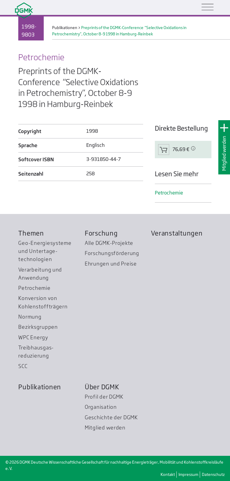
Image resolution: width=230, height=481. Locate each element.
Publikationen (39, 387)
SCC (22, 366)
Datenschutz (213, 474)
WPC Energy (33, 337)
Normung (29, 316)
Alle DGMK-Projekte (109, 243)
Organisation (101, 407)
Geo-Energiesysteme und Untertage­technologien (44, 251)
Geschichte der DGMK (111, 417)
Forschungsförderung (112, 253)
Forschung (101, 233)
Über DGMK (102, 387)
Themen (31, 233)
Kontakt (168, 474)
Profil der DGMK (104, 396)
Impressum (188, 474)
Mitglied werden (224, 153)
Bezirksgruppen (38, 327)
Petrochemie (169, 193)
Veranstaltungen (176, 233)
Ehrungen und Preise (111, 263)
